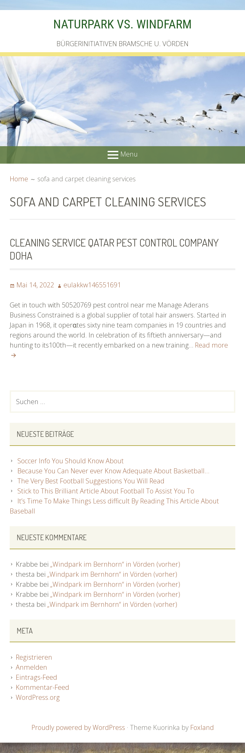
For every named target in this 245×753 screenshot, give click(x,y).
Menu (129, 154)
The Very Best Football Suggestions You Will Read (90, 481)
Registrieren (33, 657)
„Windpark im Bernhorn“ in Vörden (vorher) (115, 564)
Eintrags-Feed (36, 677)
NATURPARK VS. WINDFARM (122, 24)
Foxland (202, 727)
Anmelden (31, 667)
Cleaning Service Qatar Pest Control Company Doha (116, 249)
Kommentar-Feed (42, 687)
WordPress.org (38, 697)
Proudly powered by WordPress (78, 727)
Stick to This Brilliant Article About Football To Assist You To (104, 491)
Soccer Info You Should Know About (70, 461)
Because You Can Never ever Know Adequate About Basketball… (113, 471)
